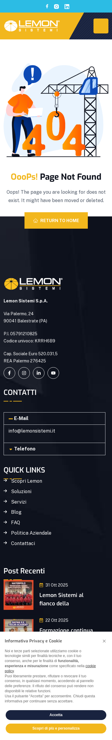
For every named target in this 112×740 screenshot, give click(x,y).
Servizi (18, 502)
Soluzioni (21, 491)
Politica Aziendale (31, 533)
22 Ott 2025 (53, 620)
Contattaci (23, 543)
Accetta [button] (56, 715)
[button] (54, 418)
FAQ (15, 522)
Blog (16, 512)
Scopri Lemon (26, 481)
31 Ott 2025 (53, 585)
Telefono (25, 449)
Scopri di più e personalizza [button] (55, 728)
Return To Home (56, 220)
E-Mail (21, 418)
